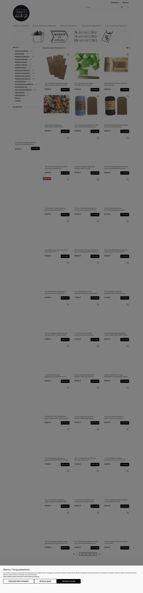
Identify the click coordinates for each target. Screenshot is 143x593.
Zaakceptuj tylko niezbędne (18, 581)
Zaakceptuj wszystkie (69, 581)
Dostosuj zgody (45, 581)
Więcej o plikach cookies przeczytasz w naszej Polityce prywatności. (21, 576)
